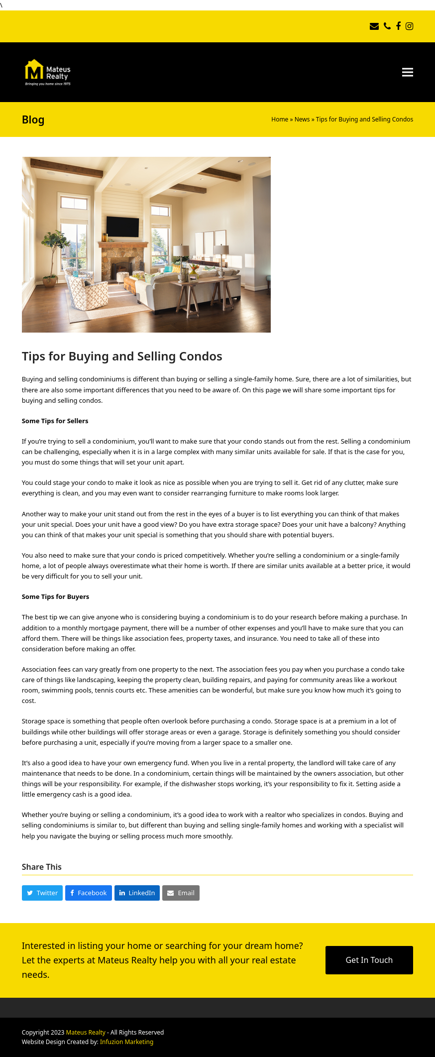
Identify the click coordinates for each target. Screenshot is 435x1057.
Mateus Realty (86, 1032)
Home (279, 119)
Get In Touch (369, 959)
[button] (407, 72)
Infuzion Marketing (126, 1042)
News (302, 119)
